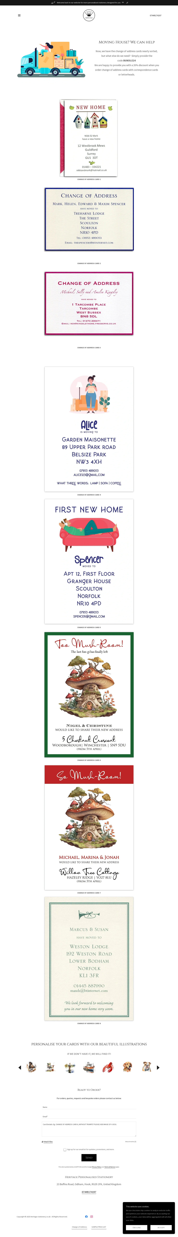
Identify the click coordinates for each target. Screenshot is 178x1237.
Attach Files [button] (48, 1141)
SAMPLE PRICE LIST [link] (99, 1227)
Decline (137, 1227)
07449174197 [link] (155, 15)
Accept (161, 1227)
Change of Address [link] (79, 1227)
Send (89, 1157)
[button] (19, 15)
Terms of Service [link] (109, 1167)
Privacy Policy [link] (96, 1167)
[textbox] (89, 1106)
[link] (89, 15)
